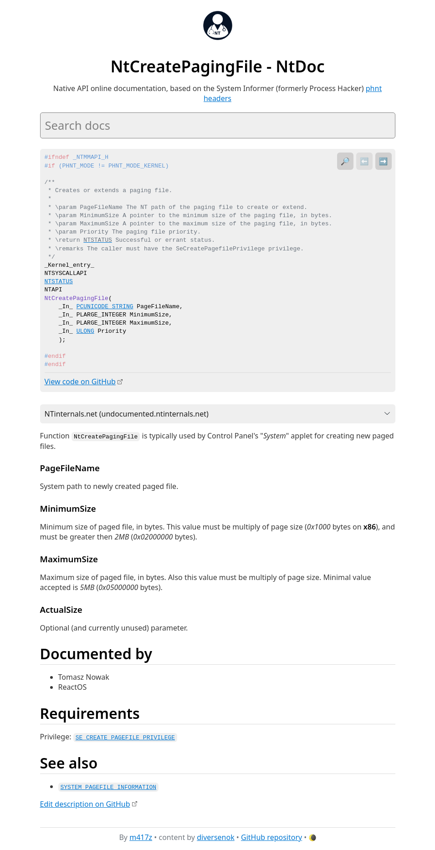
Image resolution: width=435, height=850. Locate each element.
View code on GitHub (80, 382)
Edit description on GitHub (85, 803)
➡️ (383, 161)
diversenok (216, 836)
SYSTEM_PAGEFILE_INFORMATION (109, 785)
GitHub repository (271, 836)
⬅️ (364, 161)
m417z (140, 836)
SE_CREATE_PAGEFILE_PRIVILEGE (125, 736)
